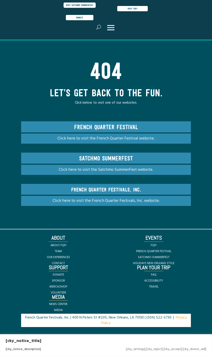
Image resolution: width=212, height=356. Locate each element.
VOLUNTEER (58, 292)
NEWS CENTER (58, 304)
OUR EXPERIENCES (58, 257)
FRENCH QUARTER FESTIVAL (153, 251)
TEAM (58, 251)
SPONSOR (58, 280)
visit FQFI (132, 8)
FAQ (153, 274)
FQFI (153, 245)
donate (79, 17)
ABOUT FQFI (58, 245)
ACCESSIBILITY (153, 280)
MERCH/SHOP (58, 286)
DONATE (58, 274)
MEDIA (58, 310)
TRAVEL (154, 286)
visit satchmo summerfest (79, 5)
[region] (106, 345)
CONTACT (58, 263)
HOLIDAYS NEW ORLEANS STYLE (153, 263)
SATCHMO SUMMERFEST (154, 257)
